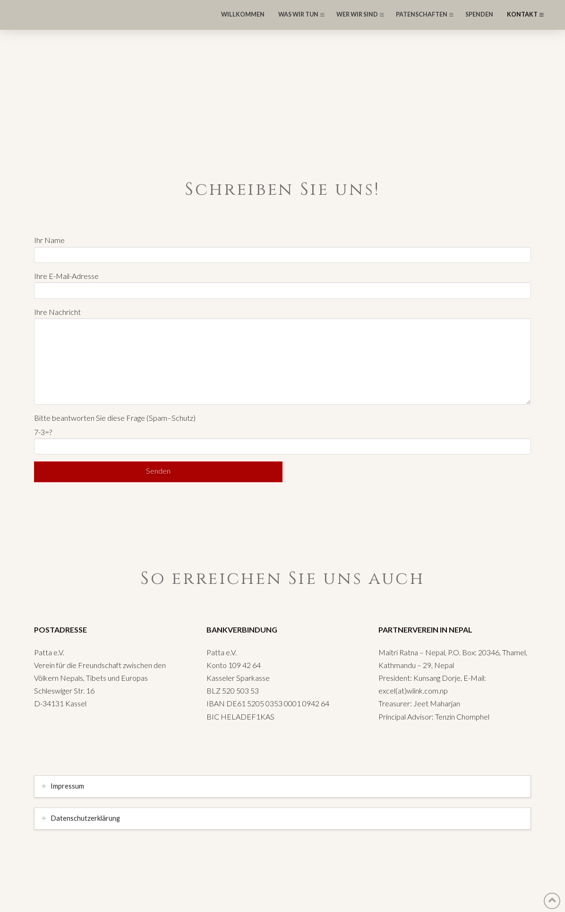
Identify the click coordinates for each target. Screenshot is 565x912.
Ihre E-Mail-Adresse (282, 283)
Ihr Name (282, 247)
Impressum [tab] (67, 786)
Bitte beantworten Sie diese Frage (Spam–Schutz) (115, 417)
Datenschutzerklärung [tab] (85, 818)
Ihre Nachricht (282, 318)
